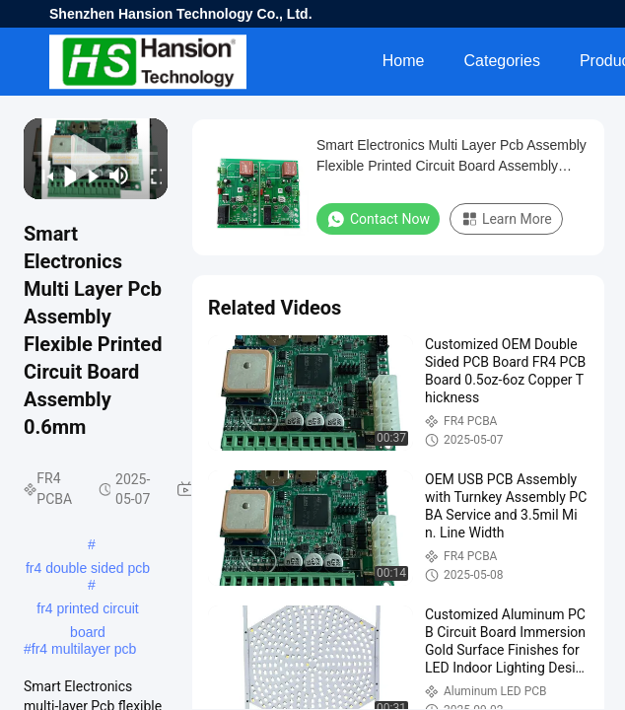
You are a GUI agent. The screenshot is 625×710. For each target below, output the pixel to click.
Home (403, 60)
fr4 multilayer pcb (84, 649)
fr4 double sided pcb (88, 568)
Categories (502, 60)
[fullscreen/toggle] (151, 175)
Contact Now (378, 219)
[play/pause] (65, 175)
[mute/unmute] (119, 175)
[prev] (41, 175)
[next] (88, 175)
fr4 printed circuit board (87, 610)
